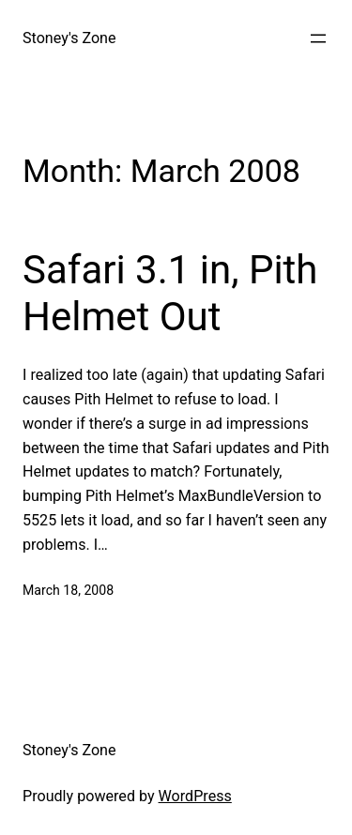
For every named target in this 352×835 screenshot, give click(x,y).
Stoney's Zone (69, 38)
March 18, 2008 (68, 590)
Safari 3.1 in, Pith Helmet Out (170, 293)
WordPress (195, 796)
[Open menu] (318, 38)
